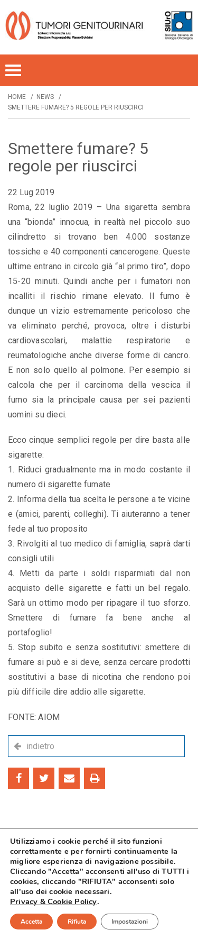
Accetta (31, 921)
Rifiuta (77, 921)
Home (17, 97)
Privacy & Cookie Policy (53, 901)
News (45, 97)
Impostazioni (129, 921)
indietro (40, 746)
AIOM (49, 717)
